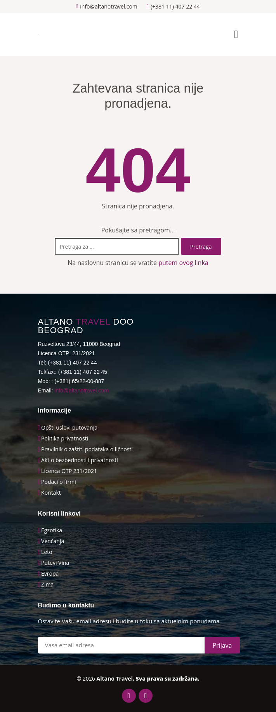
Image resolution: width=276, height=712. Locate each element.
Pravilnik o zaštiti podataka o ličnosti (87, 449)
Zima (47, 584)
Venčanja (52, 541)
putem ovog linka (183, 262)
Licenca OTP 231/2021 (69, 471)
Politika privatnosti (64, 438)
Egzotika (51, 530)
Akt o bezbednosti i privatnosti (79, 460)
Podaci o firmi (58, 482)
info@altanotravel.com (81, 390)
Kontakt (51, 492)
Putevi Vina (55, 563)
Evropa (50, 573)
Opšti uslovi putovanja (69, 427)
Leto (46, 552)
